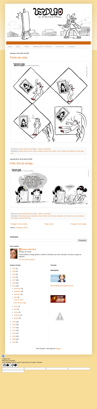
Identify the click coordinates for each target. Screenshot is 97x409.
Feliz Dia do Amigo (21, 163)
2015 (14, 286)
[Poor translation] (14, 365)
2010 (14, 333)
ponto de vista (47, 151)
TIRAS (26, 46)
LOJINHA (71, 46)
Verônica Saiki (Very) (28, 249)
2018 (14, 277)
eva (65, 216)
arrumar (26, 151)
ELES (18, 46)
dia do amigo (52, 216)
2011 (14, 330)
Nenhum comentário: (44, 149)
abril (15, 309)
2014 (14, 322)
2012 (14, 327)
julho (16, 297)
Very (12, 153)
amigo (28, 216)
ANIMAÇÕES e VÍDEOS (42, 46)
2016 (14, 283)
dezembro (17, 288)
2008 (14, 339)
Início (10, 46)
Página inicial (49, 224)
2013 (14, 324)
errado (35, 151)
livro (72, 216)
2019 (14, 274)
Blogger (58, 348)
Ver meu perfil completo (27, 259)
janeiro (16, 318)
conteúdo (45, 216)
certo (30, 151)
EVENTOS (60, 46)
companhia (34, 216)
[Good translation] (6, 365)
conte (39, 216)
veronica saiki (79, 151)
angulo (21, 151)
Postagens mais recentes (19, 224)
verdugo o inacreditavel (68, 151)
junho (16, 306)
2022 (14, 268)
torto (58, 151)
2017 (14, 280)
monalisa (40, 151)
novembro (17, 291)
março (16, 312)
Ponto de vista (18, 57)
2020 (14, 271)
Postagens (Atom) (22, 227)
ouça (75, 216)
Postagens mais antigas (78, 224)
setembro (17, 294)
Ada (20, 216)
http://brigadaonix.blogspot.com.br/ (61, 286)
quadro (54, 151)
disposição (60, 216)
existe (68, 216)
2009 (14, 336)
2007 (14, 342)
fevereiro (17, 315)
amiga (23, 216)
